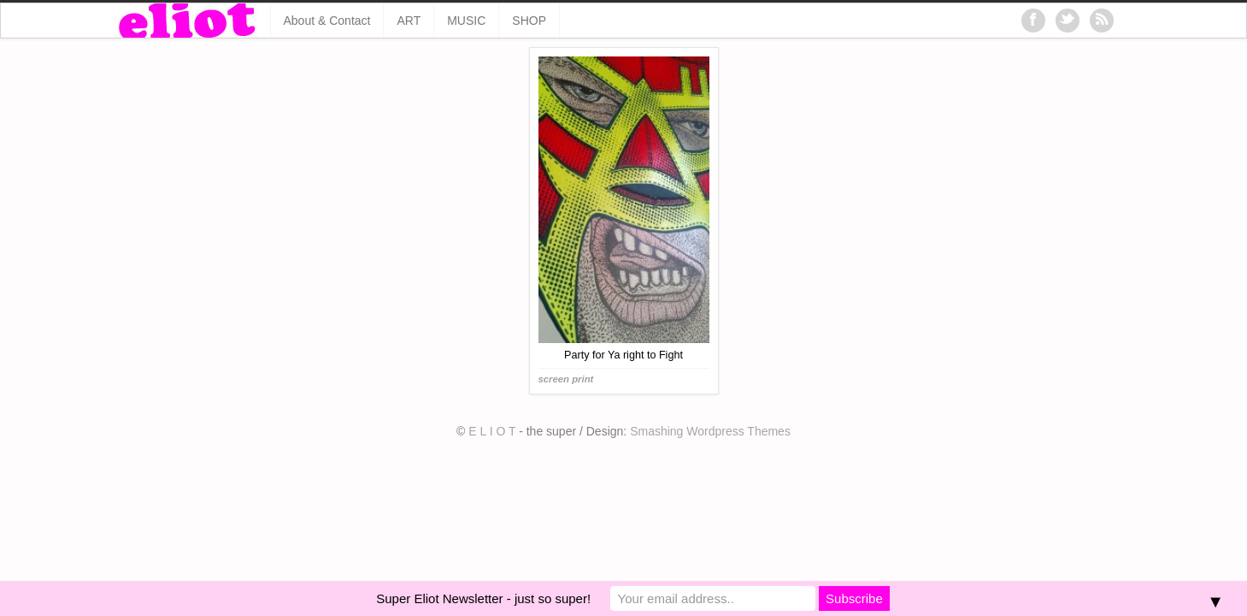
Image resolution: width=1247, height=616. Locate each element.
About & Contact (327, 20)
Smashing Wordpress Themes (710, 431)
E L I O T (491, 431)
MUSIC (466, 20)
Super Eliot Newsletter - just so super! (483, 598)
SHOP (529, 20)
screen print (566, 379)
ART (409, 20)
